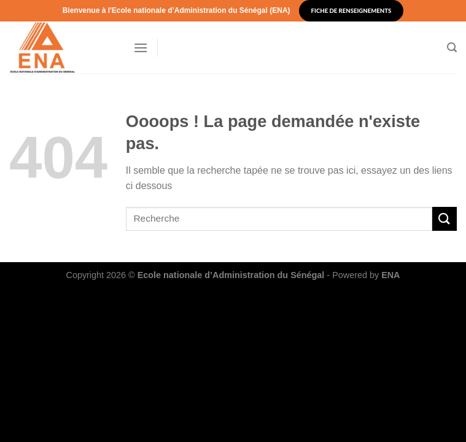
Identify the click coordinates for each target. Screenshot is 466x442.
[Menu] (140, 48)
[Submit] (444, 219)
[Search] (452, 48)
